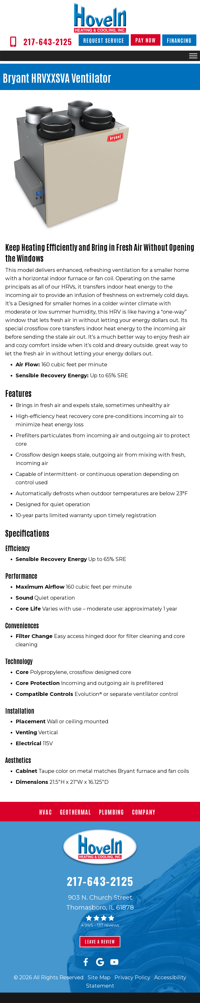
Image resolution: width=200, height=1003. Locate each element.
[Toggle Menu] (193, 55)
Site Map (99, 977)
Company (143, 811)
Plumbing (111, 811)
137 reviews (108, 925)
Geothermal (75, 811)
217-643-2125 (100, 881)
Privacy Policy (132, 977)
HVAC (45, 811)
